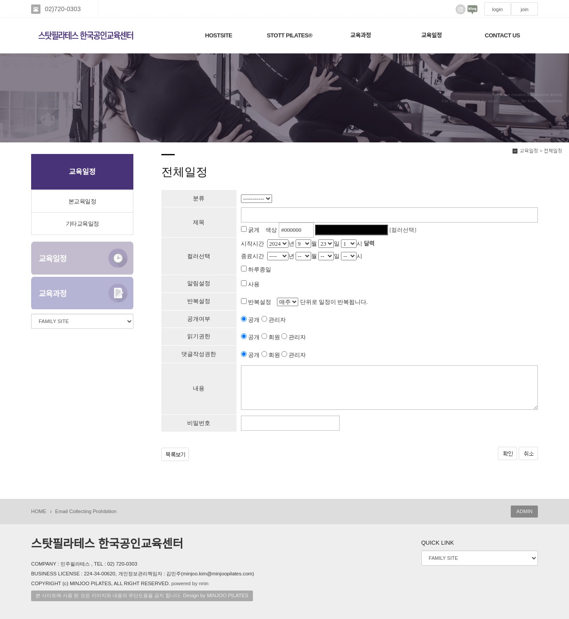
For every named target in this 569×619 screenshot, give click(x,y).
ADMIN (524, 511)
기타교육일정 (82, 223)
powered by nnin (190, 583)
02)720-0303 (63, 8)
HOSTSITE (218, 35)
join (525, 9)
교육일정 (431, 35)
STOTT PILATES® (290, 35)
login (497, 9)
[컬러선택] (403, 230)
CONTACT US (502, 35)
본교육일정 (82, 201)
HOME (38, 511)
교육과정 (360, 35)
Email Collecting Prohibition (85, 511)
